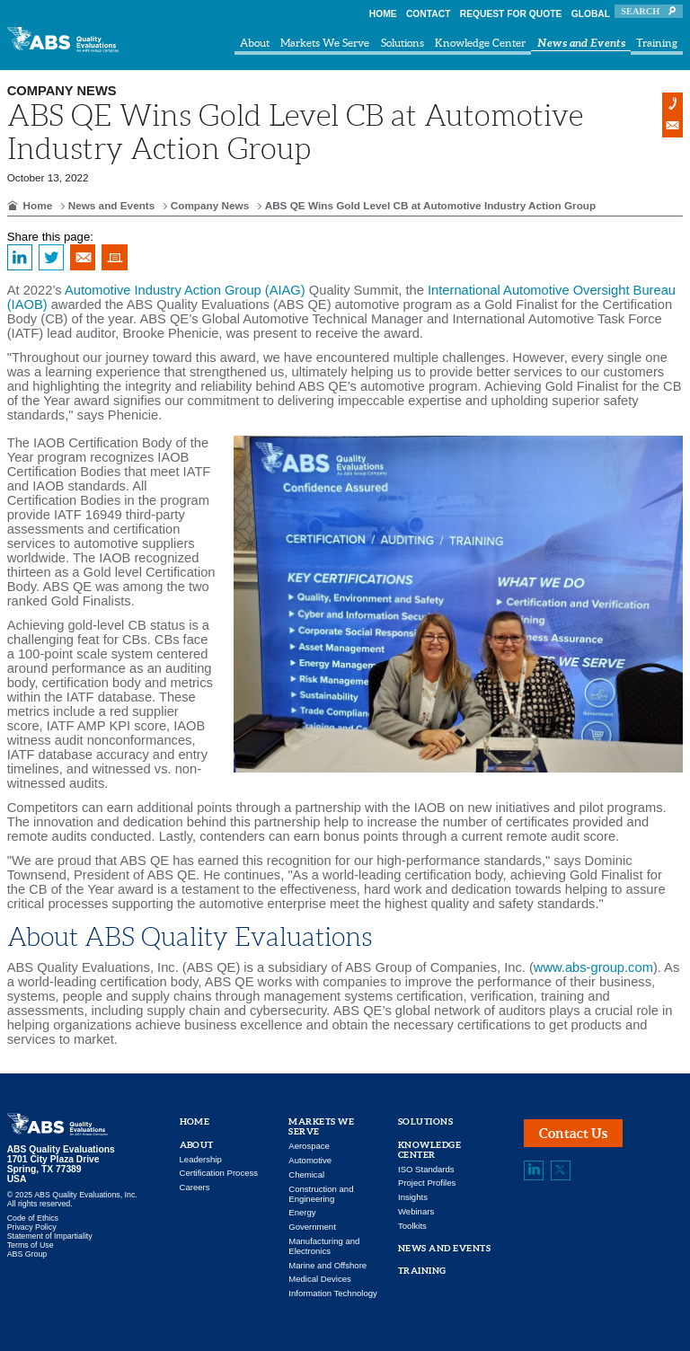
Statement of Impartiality (50, 1236)
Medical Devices (319, 1279)
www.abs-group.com (593, 967)
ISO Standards (426, 1169)
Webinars (416, 1211)
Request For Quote (511, 14)
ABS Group (27, 1253)
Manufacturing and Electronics (323, 1246)
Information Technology (332, 1293)
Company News (210, 205)
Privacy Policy (32, 1227)
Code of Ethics (32, 1218)
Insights (413, 1197)
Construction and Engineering (320, 1194)
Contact (428, 14)
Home (383, 14)
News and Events (581, 42)
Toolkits (412, 1226)
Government (312, 1227)
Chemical (306, 1174)
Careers (195, 1187)
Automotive (310, 1160)
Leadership (201, 1159)
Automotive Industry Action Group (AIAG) (185, 290)
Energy (301, 1212)
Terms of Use (30, 1245)
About (255, 43)
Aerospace (309, 1146)
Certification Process (219, 1173)
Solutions (402, 43)
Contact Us (573, 1133)
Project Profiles (427, 1183)
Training (656, 43)
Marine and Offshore (327, 1265)
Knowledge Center (480, 43)
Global (590, 14)
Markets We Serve (324, 43)
